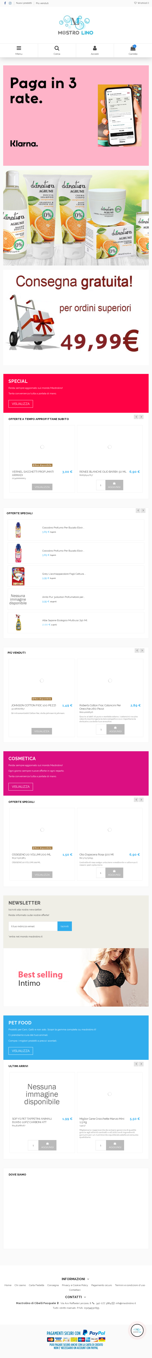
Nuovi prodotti (24, 3)
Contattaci (75, 1289)
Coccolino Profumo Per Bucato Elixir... (63, 527)
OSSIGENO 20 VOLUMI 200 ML (31, 854)
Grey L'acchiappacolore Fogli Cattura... (64, 573)
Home (7, 1285)
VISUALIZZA (42, 487)
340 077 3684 (103, 1303)
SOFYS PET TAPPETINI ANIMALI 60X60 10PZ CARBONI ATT (32, 1120)
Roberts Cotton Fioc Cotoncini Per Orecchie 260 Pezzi (100, 707)
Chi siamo (20, 1285)
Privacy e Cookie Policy (75, 1285)
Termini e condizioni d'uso (130, 1285)
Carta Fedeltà (36, 1285)
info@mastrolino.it (126, 1303)
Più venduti (42, 3)
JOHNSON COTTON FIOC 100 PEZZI (33, 705)
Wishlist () (141, 3)
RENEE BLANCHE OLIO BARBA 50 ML (102, 471)
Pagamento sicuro (101, 1285)
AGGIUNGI (114, 485)
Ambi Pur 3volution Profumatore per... (63, 596)
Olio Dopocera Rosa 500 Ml (96, 854)
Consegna (53, 1285)
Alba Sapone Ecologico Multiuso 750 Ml (64, 620)
